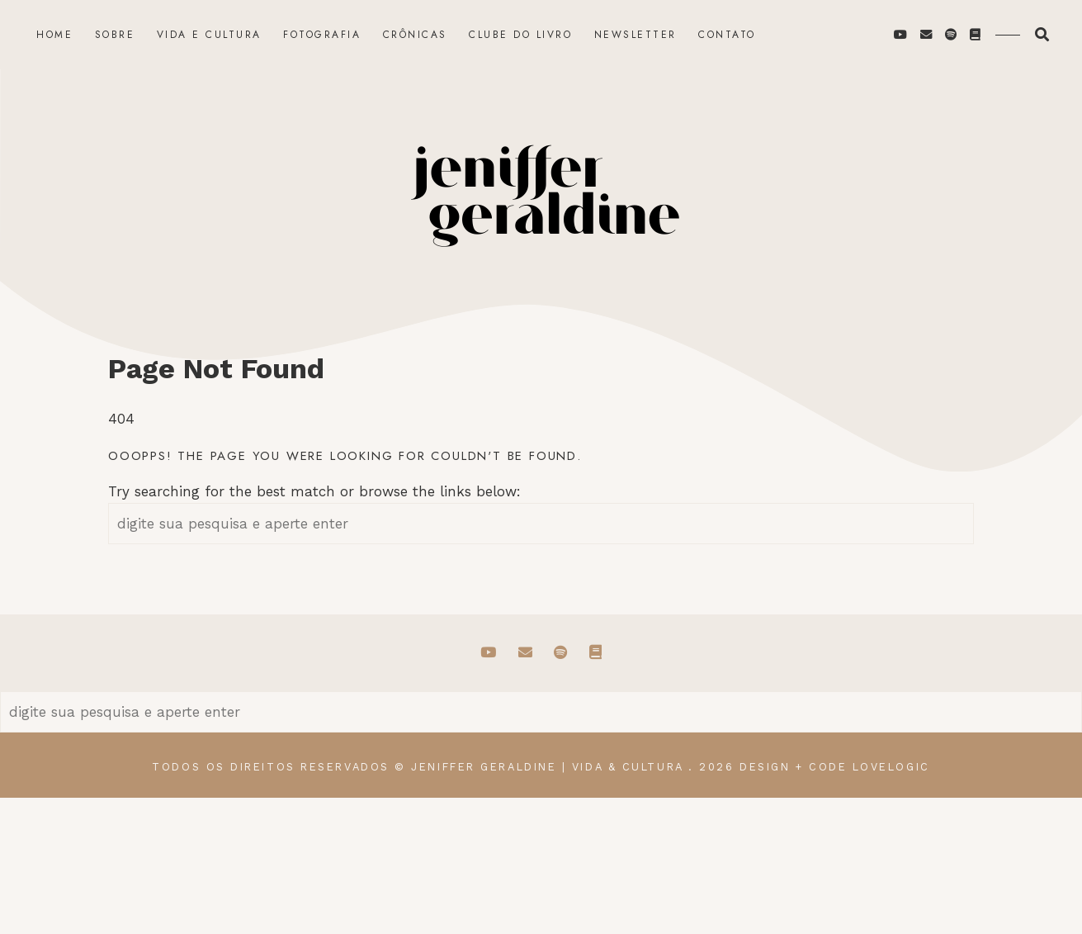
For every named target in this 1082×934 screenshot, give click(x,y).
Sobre (115, 34)
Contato (727, 34)
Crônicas (415, 34)
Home (54, 34)
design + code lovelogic (834, 767)
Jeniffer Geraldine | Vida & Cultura (547, 767)
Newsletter (635, 34)
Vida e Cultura (209, 34)
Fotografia (322, 34)
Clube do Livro (520, 34)
